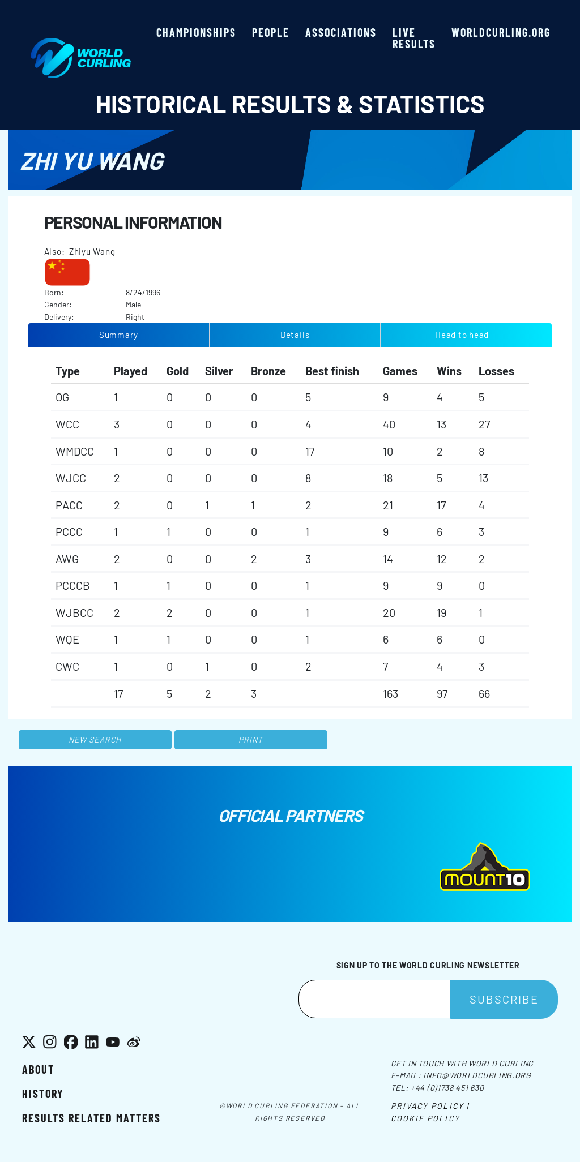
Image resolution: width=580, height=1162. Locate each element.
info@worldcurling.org (477, 1075)
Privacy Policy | (430, 1105)
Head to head (462, 334)
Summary (118, 334)
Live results (414, 37)
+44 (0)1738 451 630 (447, 1087)
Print (250, 739)
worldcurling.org (501, 32)
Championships (196, 32)
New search (95, 739)
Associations (341, 32)
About (38, 1069)
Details (294, 334)
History (42, 1093)
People (270, 32)
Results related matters (91, 1118)
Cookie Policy (425, 1118)
